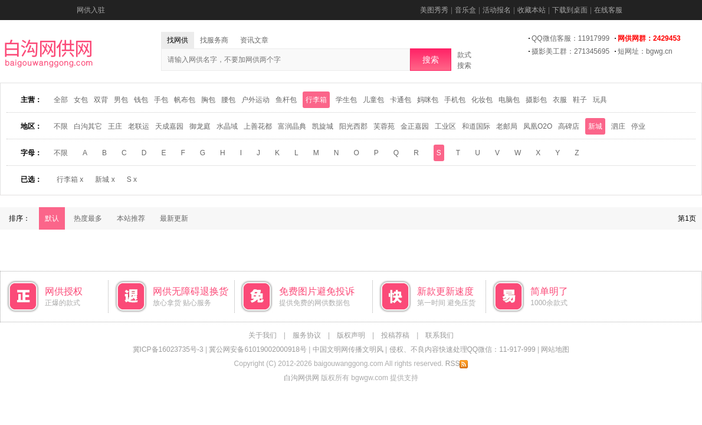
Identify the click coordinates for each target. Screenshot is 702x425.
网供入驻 (91, 10)
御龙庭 (200, 126)
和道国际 (476, 126)
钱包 (141, 100)
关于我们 (262, 335)
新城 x (104, 179)
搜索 (430, 59)
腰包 (228, 100)
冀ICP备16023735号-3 (168, 349)
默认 (52, 218)
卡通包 (400, 100)
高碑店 (568, 126)
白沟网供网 (301, 378)
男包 (121, 100)
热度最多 (88, 218)
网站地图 (555, 349)
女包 (81, 100)
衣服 (560, 100)
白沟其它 (88, 126)
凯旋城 (322, 126)
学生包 (346, 100)
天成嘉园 (169, 126)
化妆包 (482, 100)
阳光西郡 (353, 126)
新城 (595, 126)
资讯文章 (254, 40)
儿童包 (373, 100)
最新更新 (174, 218)
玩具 (600, 100)
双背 (101, 100)
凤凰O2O (537, 126)
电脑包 (509, 100)
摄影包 (536, 100)
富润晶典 (292, 126)
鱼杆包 (286, 100)
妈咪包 (427, 100)
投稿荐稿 (395, 335)
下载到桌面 (570, 10)
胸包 (208, 100)
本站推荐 (131, 218)
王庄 (115, 126)
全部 (61, 100)
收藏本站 (531, 10)
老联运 (138, 126)
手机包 (454, 100)
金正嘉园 (415, 126)
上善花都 (258, 126)
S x (132, 179)
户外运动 (255, 100)
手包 (161, 100)
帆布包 (184, 100)
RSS (456, 363)
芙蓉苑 (384, 126)
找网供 (177, 40)
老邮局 (506, 126)
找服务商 (214, 40)
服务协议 (307, 335)
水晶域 (227, 126)
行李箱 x (70, 179)
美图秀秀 (434, 10)
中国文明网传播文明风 (348, 349)
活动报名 (497, 10)
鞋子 (580, 100)
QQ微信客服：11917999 (570, 38)
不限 (61, 126)
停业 (638, 126)
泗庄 (618, 126)
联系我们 (439, 335)
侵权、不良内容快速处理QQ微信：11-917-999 (462, 349)
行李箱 (316, 100)
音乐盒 (465, 10)
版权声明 (351, 335)
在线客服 (608, 10)
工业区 (445, 126)
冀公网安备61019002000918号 (257, 349)
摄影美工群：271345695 (570, 51)
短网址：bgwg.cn (645, 51)
